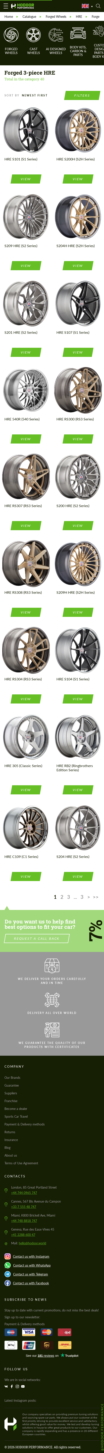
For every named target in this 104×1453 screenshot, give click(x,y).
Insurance (11, 1140)
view (25, 179)
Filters (82, 95)
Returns (9, 1132)
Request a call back (58, 938)
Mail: (28, 1243)
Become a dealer (15, 1109)
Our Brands (12, 1077)
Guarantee (11, 1085)
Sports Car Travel (16, 1116)
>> (96, 897)
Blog (7, 1147)
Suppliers (10, 1093)
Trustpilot (52, 1355)
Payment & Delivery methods (24, 1124)
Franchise (10, 1101)
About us (10, 1155)
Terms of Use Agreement (21, 1163)
